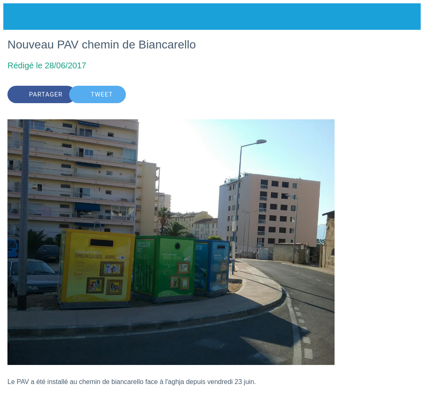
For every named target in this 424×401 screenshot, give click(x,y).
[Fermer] (17, 17)
